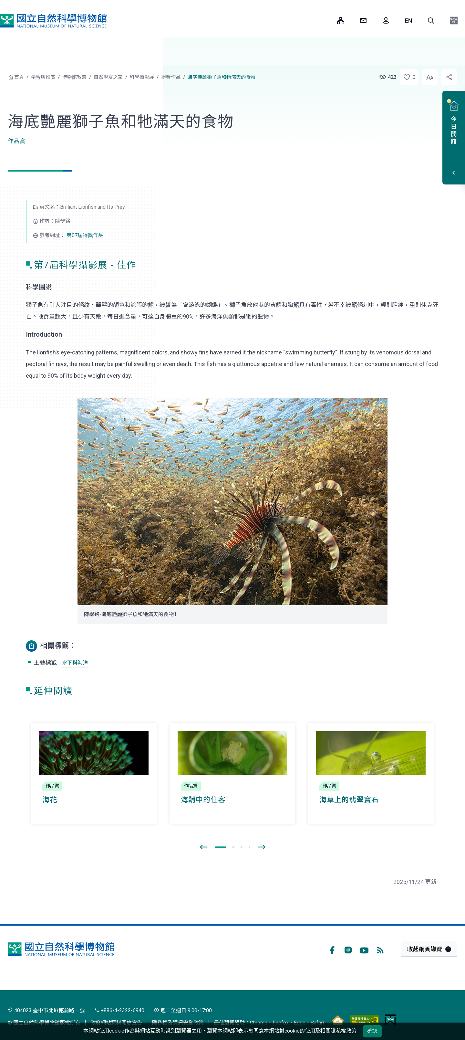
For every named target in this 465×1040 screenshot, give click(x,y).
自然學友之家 (108, 77)
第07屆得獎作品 (85, 235)
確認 (372, 1031)
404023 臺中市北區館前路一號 (46, 1010)
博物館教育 (74, 77)
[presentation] (203, 847)
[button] (431, 20)
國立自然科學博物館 (53, 20)
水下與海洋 (75, 663)
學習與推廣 (43, 77)
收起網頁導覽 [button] (424, 949)
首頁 (19, 77)
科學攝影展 (142, 77)
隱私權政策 (343, 1031)
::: (327, 20)
